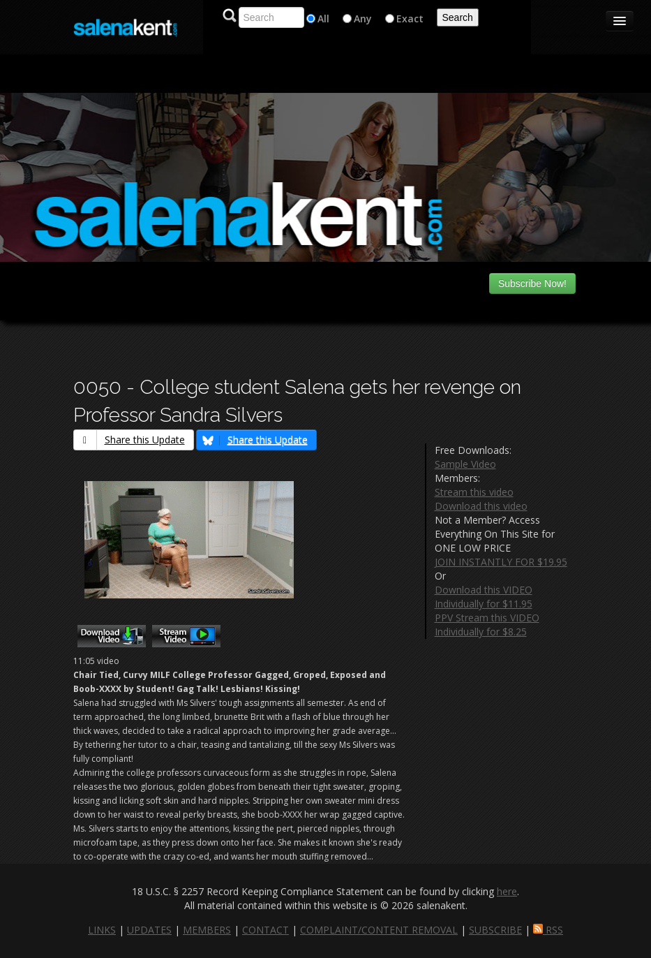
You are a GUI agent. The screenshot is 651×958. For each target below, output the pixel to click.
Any (363, 18)
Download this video (481, 506)
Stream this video (474, 492)
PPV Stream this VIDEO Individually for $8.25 (487, 624)
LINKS (102, 929)
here (507, 891)
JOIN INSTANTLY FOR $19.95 (501, 561)
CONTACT (265, 929)
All (323, 18)
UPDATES (149, 929)
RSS (548, 929)
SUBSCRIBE (495, 929)
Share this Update (129, 439)
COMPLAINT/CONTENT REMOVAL (379, 929)
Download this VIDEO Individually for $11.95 (483, 596)
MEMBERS (207, 929)
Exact (410, 18)
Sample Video (465, 464)
